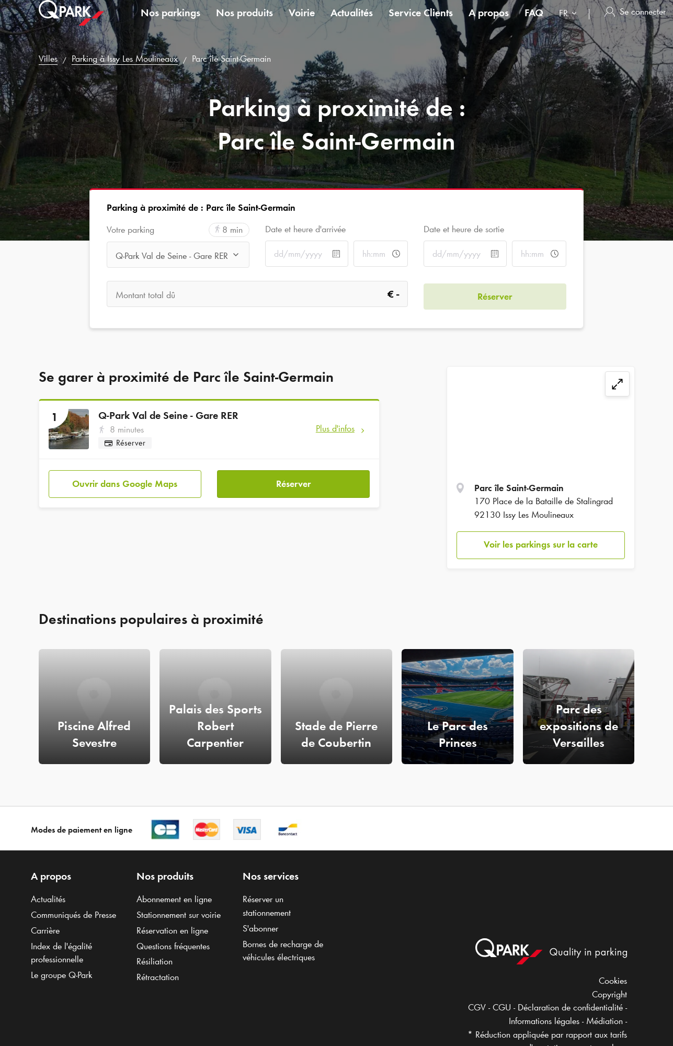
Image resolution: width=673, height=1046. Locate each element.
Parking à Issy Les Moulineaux (125, 58)
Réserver (293, 481)
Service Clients (421, 23)
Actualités (351, 23)
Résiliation (154, 961)
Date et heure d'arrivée (305, 229)
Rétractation (157, 977)
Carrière (45, 930)
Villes (48, 58)
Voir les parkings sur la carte (541, 544)
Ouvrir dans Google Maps (124, 481)
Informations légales (544, 1021)
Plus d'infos (335, 428)
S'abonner (260, 928)
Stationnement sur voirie (178, 914)
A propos (489, 23)
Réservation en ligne (172, 930)
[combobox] (570, 25)
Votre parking (130, 229)
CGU (502, 1007)
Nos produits (244, 23)
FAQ (533, 23)
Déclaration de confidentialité (570, 1007)
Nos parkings (170, 23)
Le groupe (61, 975)
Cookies (613, 980)
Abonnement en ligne (174, 899)
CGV (477, 1007)
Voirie (302, 23)
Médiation (604, 1021)
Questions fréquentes (173, 946)
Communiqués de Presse (73, 914)
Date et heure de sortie (464, 229)
